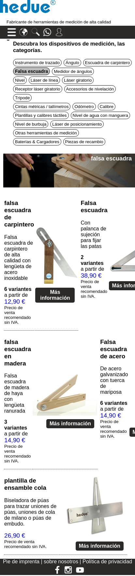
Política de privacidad (107, 561)
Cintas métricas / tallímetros (41, 106)
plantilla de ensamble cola (25, 484)
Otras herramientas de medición (46, 132)
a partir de (18, 305)
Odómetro (84, 106)
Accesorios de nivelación (90, 89)
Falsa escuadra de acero (113, 349)
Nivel (20, 80)
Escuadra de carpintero (107, 62)
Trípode (22, 97)
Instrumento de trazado (37, 62)
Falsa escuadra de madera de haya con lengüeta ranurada (16, 393)
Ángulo (72, 62)
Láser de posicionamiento (77, 124)
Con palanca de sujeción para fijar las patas (93, 234)
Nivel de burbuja (30, 124)
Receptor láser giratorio (37, 89)
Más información (55, 295)
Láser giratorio (78, 80)
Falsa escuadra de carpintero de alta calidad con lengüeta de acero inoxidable (18, 257)
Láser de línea (44, 80)
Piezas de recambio (84, 141)
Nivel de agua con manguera (100, 115)
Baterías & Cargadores (37, 141)
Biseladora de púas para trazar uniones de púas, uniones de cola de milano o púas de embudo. (30, 512)
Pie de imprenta (22, 561)
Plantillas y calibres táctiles (41, 115)
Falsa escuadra (94, 206)
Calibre (106, 106)
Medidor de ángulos (73, 71)
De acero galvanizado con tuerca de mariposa (114, 380)
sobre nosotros (62, 561)
